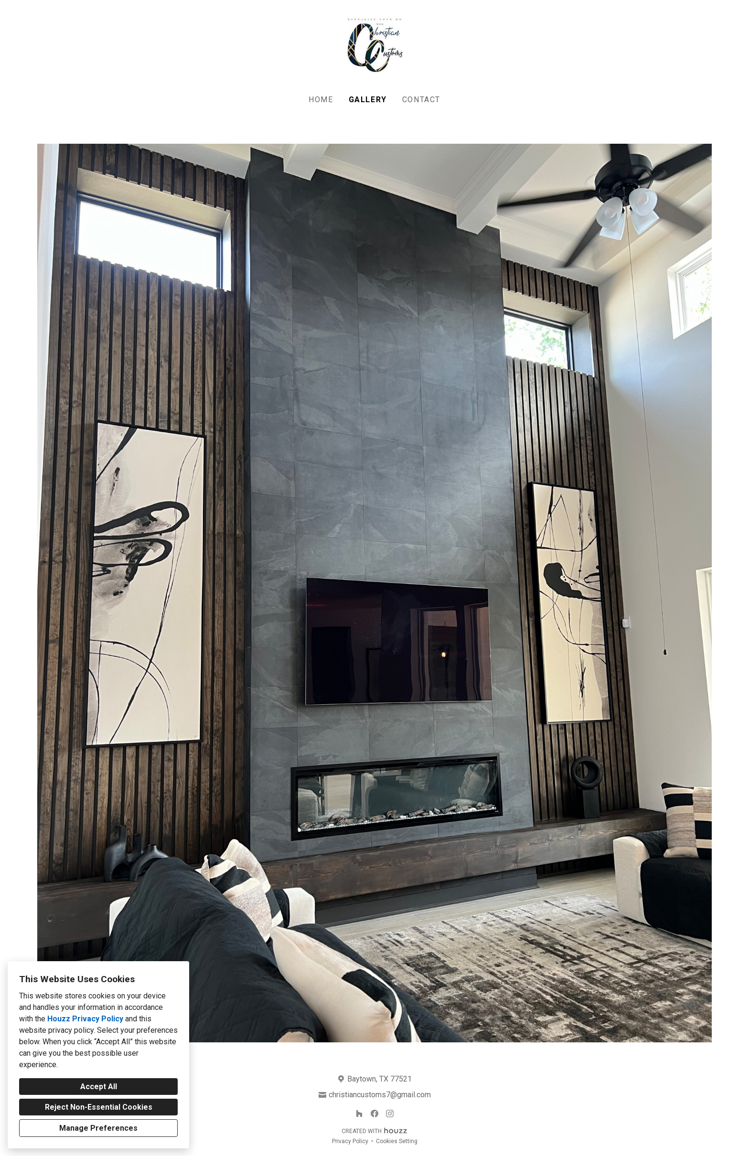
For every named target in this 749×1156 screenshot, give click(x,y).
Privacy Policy (350, 1141)
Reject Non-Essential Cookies (98, 1107)
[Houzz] (359, 1113)
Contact (421, 99)
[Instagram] (390, 1113)
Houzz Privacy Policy (85, 1018)
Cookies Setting (396, 1141)
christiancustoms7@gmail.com (380, 1094)
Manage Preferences (98, 1128)
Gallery (368, 99)
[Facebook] (374, 1113)
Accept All (98, 1086)
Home (321, 99)
